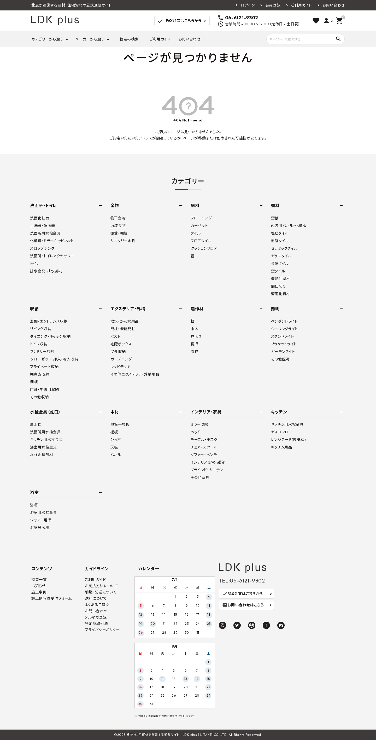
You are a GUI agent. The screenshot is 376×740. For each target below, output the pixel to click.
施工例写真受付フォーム (51, 598)
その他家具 (200, 477)
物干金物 (118, 218)
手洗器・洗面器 (42, 225)
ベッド (196, 432)
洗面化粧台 (39, 218)
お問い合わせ (333, 5)
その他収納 (39, 397)
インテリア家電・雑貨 (208, 462)
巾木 (194, 329)
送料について (96, 598)
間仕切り (278, 286)
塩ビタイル (280, 233)
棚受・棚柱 (119, 233)
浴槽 (34, 505)
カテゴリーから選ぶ (47, 39)
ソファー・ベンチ (204, 454)
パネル (115, 454)
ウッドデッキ (120, 366)
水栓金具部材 (41, 454)
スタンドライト (282, 336)
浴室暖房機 (39, 527)
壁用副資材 (280, 294)
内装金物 (118, 225)
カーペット (199, 225)
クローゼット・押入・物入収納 (54, 359)
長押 (194, 344)
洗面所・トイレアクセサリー (52, 256)
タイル (196, 233)
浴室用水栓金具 (43, 447)
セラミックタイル (284, 248)
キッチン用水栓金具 (46, 439)
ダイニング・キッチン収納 (50, 336)
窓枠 (194, 351)
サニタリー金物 (123, 240)
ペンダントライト (284, 321)
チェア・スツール (204, 447)
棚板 (34, 382)
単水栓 (36, 424)
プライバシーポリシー (102, 629)
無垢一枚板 (120, 424)
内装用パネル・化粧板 (289, 225)
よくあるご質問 (97, 604)
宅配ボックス (121, 344)
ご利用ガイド (301, 5)
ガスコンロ (280, 432)
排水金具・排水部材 (46, 271)
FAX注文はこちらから (179, 21)
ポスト (115, 336)
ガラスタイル (281, 256)
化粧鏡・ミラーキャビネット (52, 240)
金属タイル (280, 263)
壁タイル (278, 271)
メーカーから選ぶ (90, 39)
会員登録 (273, 5)
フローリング (201, 218)
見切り (196, 336)
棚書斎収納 (39, 374)
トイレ (35, 263)
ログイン (248, 5)
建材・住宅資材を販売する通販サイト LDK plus (162, 735)
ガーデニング (121, 359)
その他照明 (280, 359)
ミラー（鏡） (200, 424)
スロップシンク (42, 248)
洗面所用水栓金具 (45, 233)
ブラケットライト (284, 344)
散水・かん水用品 (124, 321)
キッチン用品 (281, 447)
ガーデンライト (283, 351)
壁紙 (275, 218)
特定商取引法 (96, 623)
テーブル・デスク (204, 439)
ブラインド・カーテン (207, 470)
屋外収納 (118, 351)
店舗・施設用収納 (44, 389)
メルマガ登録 (96, 617)
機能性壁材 (280, 278)
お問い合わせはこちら (243, 605)
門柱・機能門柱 (123, 329)
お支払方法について (101, 586)
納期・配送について (100, 592)
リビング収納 (40, 329)
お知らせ (38, 586)
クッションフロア (204, 248)
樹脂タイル (280, 240)
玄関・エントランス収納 (49, 321)
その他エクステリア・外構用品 (135, 374)
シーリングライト (284, 329)
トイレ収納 (39, 344)
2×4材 (115, 439)
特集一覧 (39, 579)
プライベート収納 (44, 366)
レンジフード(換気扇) (288, 439)
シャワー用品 (40, 520)
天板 (114, 447)
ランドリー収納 (42, 351)
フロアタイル (201, 240)
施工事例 (39, 592)
